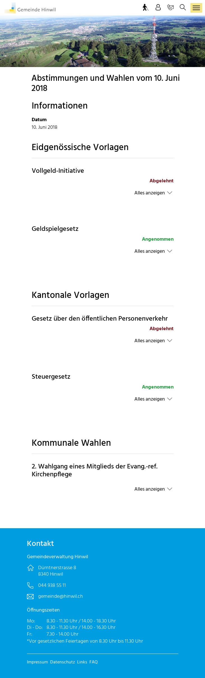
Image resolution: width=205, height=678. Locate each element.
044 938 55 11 (52, 586)
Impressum (37, 662)
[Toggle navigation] (196, 7)
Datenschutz (62, 662)
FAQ (93, 662)
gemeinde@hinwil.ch (60, 596)
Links (82, 662)
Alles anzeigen (149, 193)
